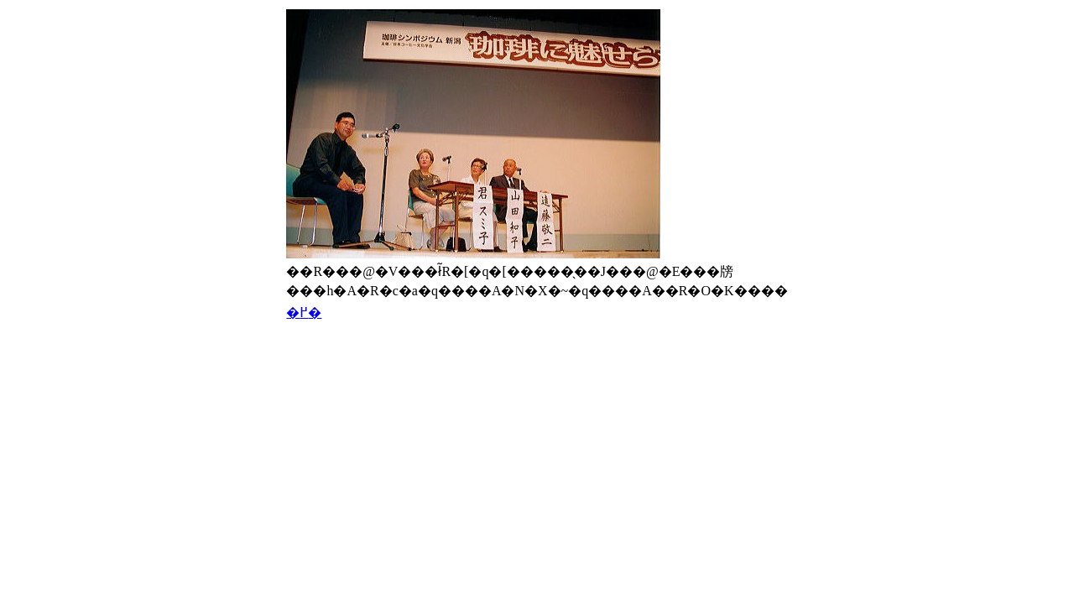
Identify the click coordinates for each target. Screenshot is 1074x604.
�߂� (303, 312)
